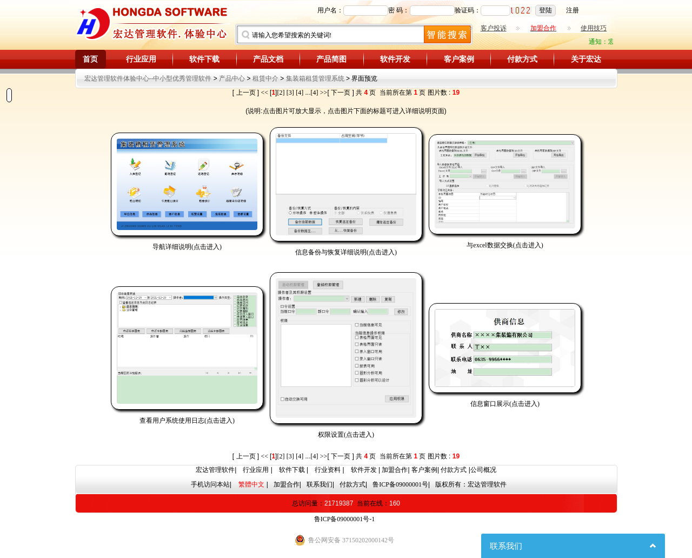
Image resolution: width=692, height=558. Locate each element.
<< (265, 92)
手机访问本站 (210, 484)
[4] (299, 92)
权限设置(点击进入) (346, 434)
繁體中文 (251, 484)
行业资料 (328, 470)
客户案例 (459, 59)
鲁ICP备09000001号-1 (344, 519)
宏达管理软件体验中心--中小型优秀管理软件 (148, 78)
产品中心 (232, 78)
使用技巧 (594, 28)
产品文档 (268, 59)
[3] (290, 92)
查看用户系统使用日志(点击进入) (187, 420)
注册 (572, 10)
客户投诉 (494, 28)
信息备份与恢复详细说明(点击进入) (346, 252)
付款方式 (522, 59)
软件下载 (204, 59)
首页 (90, 59)
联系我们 (319, 484)
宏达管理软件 (215, 470)
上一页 (246, 92)
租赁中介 (265, 78)
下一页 (340, 92)
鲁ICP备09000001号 (400, 484)
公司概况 (483, 470)
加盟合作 (395, 470)
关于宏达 (586, 59)
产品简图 (331, 59)
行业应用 (141, 59)
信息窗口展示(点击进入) (505, 404)
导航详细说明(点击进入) (187, 247)
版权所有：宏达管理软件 (471, 484)
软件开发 (395, 59)
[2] (280, 92)
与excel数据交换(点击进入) (505, 245)
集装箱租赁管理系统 (315, 78)
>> (324, 92)
